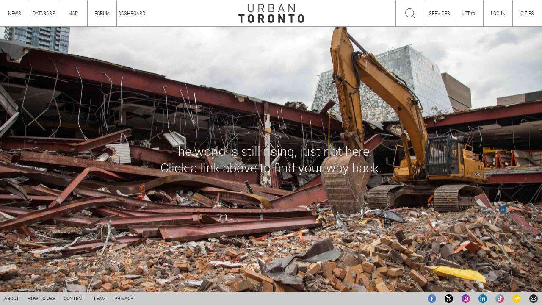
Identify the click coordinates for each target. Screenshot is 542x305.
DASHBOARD (132, 13)
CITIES (527, 13)
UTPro (468, 13)
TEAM (99, 298)
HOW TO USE (41, 298)
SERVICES (439, 13)
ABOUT (11, 298)
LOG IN (498, 13)
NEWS (14, 13)
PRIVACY (123, 298)
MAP (73, 13)
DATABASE (44, 13)
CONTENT (74, 298)
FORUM (102, 13)
